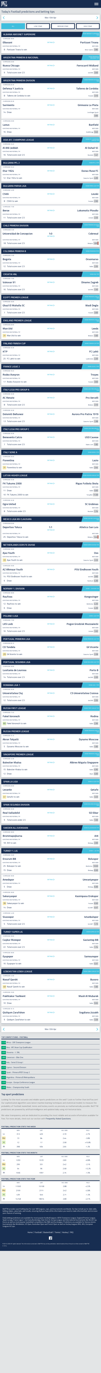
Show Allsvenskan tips (91, 950)
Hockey (65, 1354)
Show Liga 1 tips (94, 807)
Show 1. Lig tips (94, 973)
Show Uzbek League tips (91, 1094)
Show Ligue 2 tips (93, 489)
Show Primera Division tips (91, 80)
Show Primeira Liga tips (91, 761)
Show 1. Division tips (92, 711)
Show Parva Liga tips (92, 227)
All (13, 26)
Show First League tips (91, 830)
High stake (88, 26)
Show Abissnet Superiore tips (91, 34)
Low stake (38, 26)
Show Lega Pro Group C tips (91, 551)
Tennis (57, 1354)
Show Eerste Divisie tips (91, 667)
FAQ (71, 1354)
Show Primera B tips (92, 292)
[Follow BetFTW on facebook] (50, 1360)
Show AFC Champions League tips (92, 139)
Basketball (47, 1354)
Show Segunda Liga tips (91, 784)
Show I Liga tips (94, 738)
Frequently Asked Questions (58, 1240)
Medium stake (62, 26)
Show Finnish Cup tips (92, 466)
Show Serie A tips (93, 574)
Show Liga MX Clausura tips (91, 641)
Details (50, 42)
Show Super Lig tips (92, 1054)
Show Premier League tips (92, 378)
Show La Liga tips (93, 904)
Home (30, 1354)
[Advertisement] (50, 203)
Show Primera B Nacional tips (94, 57)
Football (38, 1354)
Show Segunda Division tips (91, 926)
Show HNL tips (94, 356)
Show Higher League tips (91, 597)
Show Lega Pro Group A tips (91, 511)
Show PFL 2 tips (94, 163)
